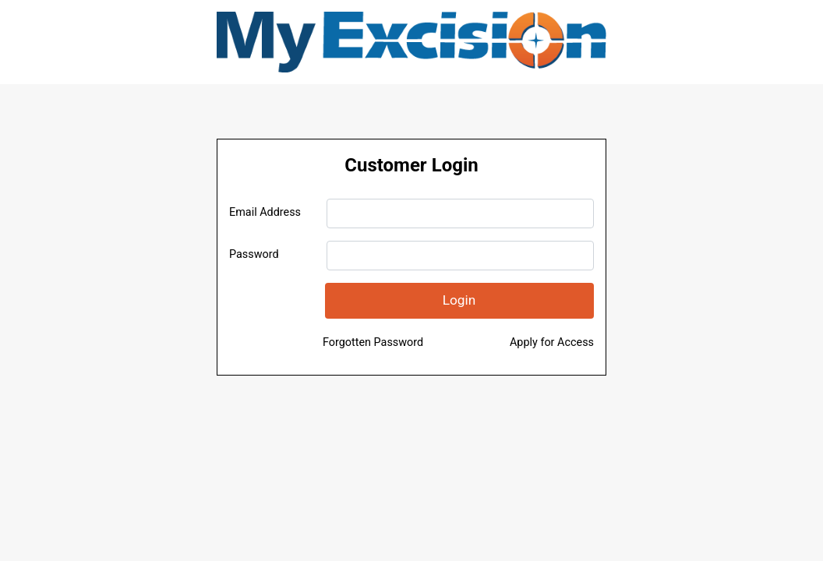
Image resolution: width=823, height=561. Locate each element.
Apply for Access (552, 342)
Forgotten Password (373, 342)
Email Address (265, 212)
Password (254, 254)
